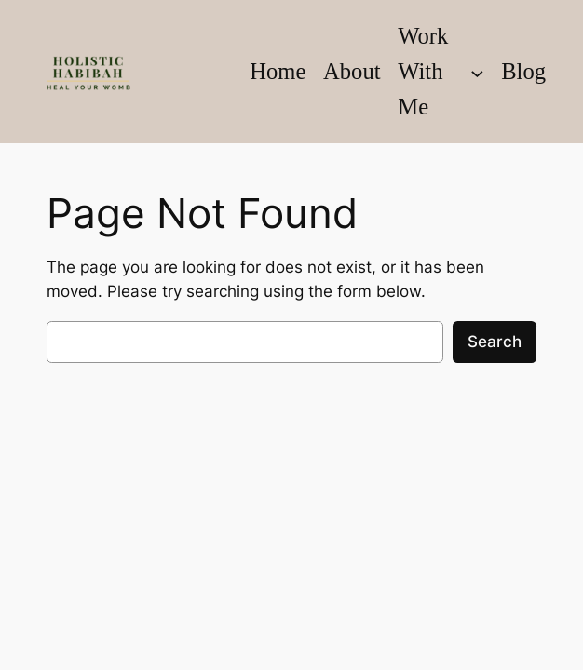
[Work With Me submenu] (477, 72)
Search (495, 341)
